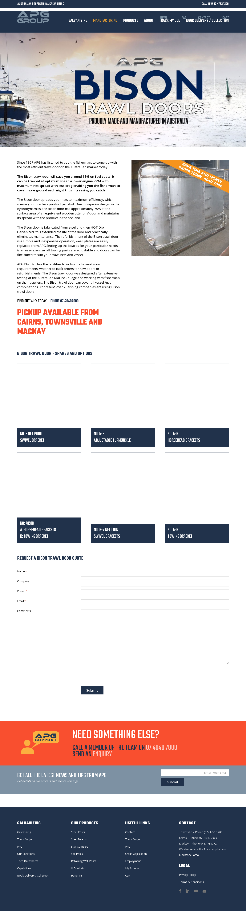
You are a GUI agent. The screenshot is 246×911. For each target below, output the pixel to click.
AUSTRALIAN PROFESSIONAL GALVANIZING (40, 4)
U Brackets (78, 868)
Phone (22, 592)
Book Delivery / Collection (33, 875)
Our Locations (26, 854)
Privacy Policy (187, 875)
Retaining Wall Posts (83, 861)
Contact (130, 832)
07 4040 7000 (161, 749)
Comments (24, 612)
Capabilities (24, 868)
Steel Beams (79, 839)
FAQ (19, 846)
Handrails (77, 875)
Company (23, 581)
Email (21, 602)
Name (22, 571)
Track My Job (25, 839)
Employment (133, 861)
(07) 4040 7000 (208, 838)
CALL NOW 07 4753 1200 (215, 4)
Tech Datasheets (27, 861)
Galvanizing (24, 832)
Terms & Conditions (191, 882)
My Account (132, 868)
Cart (127, 875)
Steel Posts (78, 832)
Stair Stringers (79, 846)
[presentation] (110, 677)
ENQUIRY (102, 755)
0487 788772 (208, 843)
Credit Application (136, 854)
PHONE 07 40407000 (64, 301)
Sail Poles (77, 854)
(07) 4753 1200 (213, 832)
